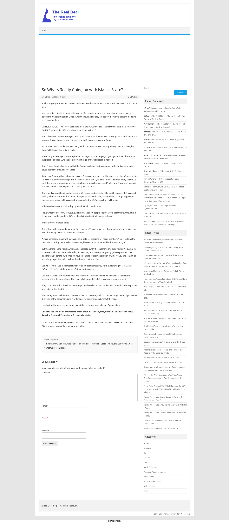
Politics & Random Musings (62, 322)
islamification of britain (123, 322)
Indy (145, 179)
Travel (146, 491)
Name (45, 406)
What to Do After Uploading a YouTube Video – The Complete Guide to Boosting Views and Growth (164, 378)
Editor (47, 97)
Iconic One (157, 514)
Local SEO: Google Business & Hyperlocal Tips (163, 362)
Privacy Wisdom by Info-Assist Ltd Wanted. (162, 358)
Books (146, 443)
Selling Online (149, 486)
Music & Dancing (150, 467)
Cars (146, 453)
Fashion (147, 458)
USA (82, 326)
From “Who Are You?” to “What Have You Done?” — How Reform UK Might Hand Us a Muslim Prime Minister (164, 198)
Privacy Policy (114, 521)
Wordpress (185, 514)
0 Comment (133, 97)
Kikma (146, 187)
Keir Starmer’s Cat (151, 195)
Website (45, 431)
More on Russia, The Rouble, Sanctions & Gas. (114, 344)
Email (45, 418)
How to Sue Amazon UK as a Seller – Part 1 (161, 428)
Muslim (45, 326)
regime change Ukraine (59, 326)
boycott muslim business (97, 322)
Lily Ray (147, 206)
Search (147, 88)
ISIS (110, 322)
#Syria (82, 322)
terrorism (75, 326)
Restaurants (149, 477)
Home (44, 31)
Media (146, 462)
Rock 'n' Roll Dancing (152, 481)
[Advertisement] (114, 58)
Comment (47, 372)
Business (147, 448)
